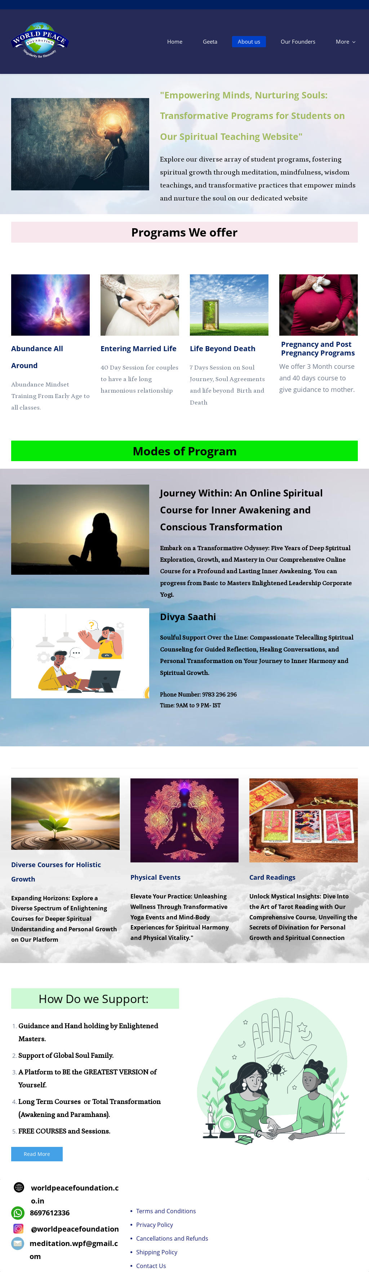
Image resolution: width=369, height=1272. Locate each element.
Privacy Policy (154, 1225)
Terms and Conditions (166, 1211)
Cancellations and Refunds (172, 1239)
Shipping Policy (156, 1252)
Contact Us (151, 1266)
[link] (57, 279)
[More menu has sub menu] (348, 41)
